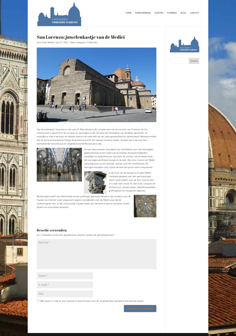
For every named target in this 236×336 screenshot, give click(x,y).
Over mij (158, 13)
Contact (194, 13)
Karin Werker (48, 42)
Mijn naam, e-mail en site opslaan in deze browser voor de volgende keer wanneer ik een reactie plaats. (92, 301)
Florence (172, 13)
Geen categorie (77, 42)
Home (128, 13)
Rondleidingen (143, 13)
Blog (183, 13)
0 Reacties (92, 42)
